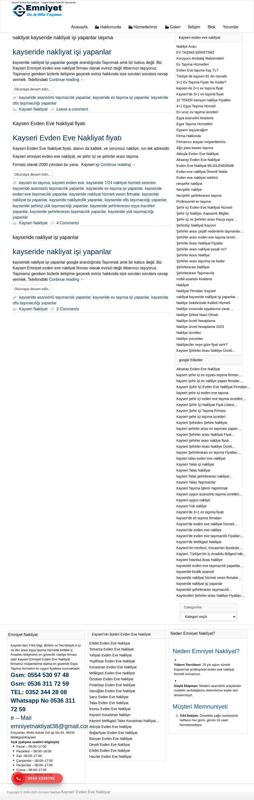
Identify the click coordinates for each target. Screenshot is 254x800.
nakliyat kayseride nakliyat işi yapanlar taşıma (63, 37)
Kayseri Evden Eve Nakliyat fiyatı (49, 123)
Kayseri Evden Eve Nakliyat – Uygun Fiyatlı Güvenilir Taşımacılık (44, 2)
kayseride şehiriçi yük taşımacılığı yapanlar (50, 206)
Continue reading (66, 80)
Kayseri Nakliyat (33, 109)
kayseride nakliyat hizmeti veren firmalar (104, 194)
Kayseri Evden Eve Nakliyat (85, 792)
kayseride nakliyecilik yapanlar (75, 200)
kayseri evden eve (68, 183)
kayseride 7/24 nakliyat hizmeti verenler (121, 183)
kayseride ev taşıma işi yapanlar (121, 98)
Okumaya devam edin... (32, 89)
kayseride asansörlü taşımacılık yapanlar (55, 98)
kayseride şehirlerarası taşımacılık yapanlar (68, 211)
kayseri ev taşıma (34, 183)
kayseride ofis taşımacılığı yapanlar (135, 200)
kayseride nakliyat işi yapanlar (46, 237)
